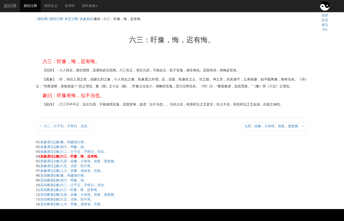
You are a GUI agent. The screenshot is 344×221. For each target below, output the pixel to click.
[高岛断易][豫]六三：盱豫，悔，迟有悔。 (69, 190)
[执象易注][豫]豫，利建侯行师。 (63, 142)
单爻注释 (71, 19)
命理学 (70, 6)
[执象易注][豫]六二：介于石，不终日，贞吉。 (73, 151)
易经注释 (32, 5)
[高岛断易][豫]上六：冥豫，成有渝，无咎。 (71, 204)
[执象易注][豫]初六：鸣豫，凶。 (63, 147)
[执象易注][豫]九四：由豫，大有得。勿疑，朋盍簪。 (78, 161)
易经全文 (51, 6)
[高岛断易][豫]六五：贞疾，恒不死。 (66, 199)
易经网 (10, 6)
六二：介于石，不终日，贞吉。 (65, 126)
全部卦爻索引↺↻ (325, 23)
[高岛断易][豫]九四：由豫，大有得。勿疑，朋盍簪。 (78, 194)
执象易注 (86, 19)
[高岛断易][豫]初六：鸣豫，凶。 (63, 180)
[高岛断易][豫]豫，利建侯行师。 (63, 175)
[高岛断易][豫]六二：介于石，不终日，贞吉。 (73, 185)
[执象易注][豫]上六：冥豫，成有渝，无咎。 (71, 171)
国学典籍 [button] (90, 6)
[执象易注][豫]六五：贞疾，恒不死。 (66, 166)
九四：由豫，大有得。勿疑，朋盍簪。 (274, 126)
